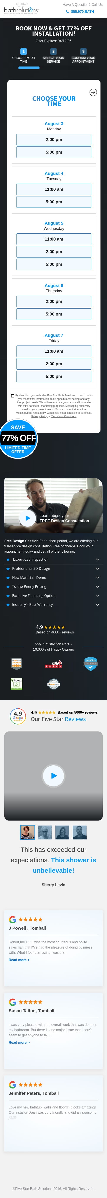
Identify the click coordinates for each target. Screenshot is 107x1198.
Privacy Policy (39, 416)
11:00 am (54, 189)
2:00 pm (54, 139)
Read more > (19, 960)
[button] (27, 832)
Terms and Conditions (63, 416)
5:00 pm (54, 152)
